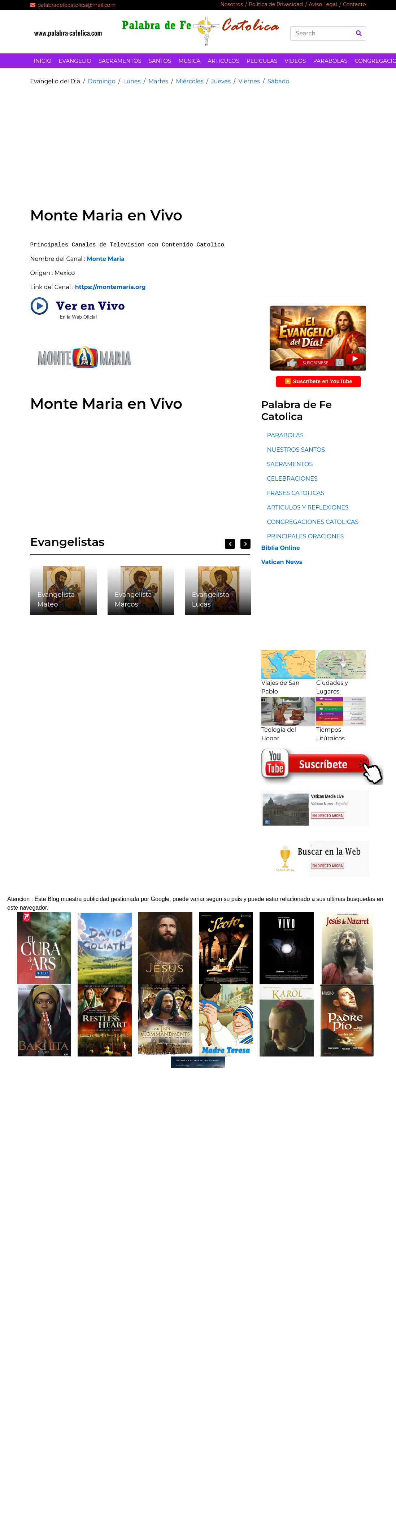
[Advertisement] (154, 141)
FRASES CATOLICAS (295, 493)
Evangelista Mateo (56, 599)
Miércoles (189, 81)
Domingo (101, 81)
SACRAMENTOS (120, 60)
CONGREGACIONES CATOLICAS (312, 522)
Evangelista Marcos (133, 599)
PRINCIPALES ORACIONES (305, 536)
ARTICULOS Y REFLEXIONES (307, 507)
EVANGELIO (75, 60)
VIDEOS (295, 60)
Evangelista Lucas (210, 599)
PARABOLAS (330, 60)
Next (245, 544)
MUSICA (189, 60)
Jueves (221, 81)
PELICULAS (262, 60)
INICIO (43, 60)
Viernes (249, 81)
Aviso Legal (323, 4)
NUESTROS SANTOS (296, 449)
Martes (158, 81)
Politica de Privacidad (276, 4)
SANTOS (160, 60)
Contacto (354, 4)
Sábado (278, 81)
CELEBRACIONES (292, 478)
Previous (230, 544)
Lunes (131, 81)
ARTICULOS (223, 60)
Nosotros (231, 4)
